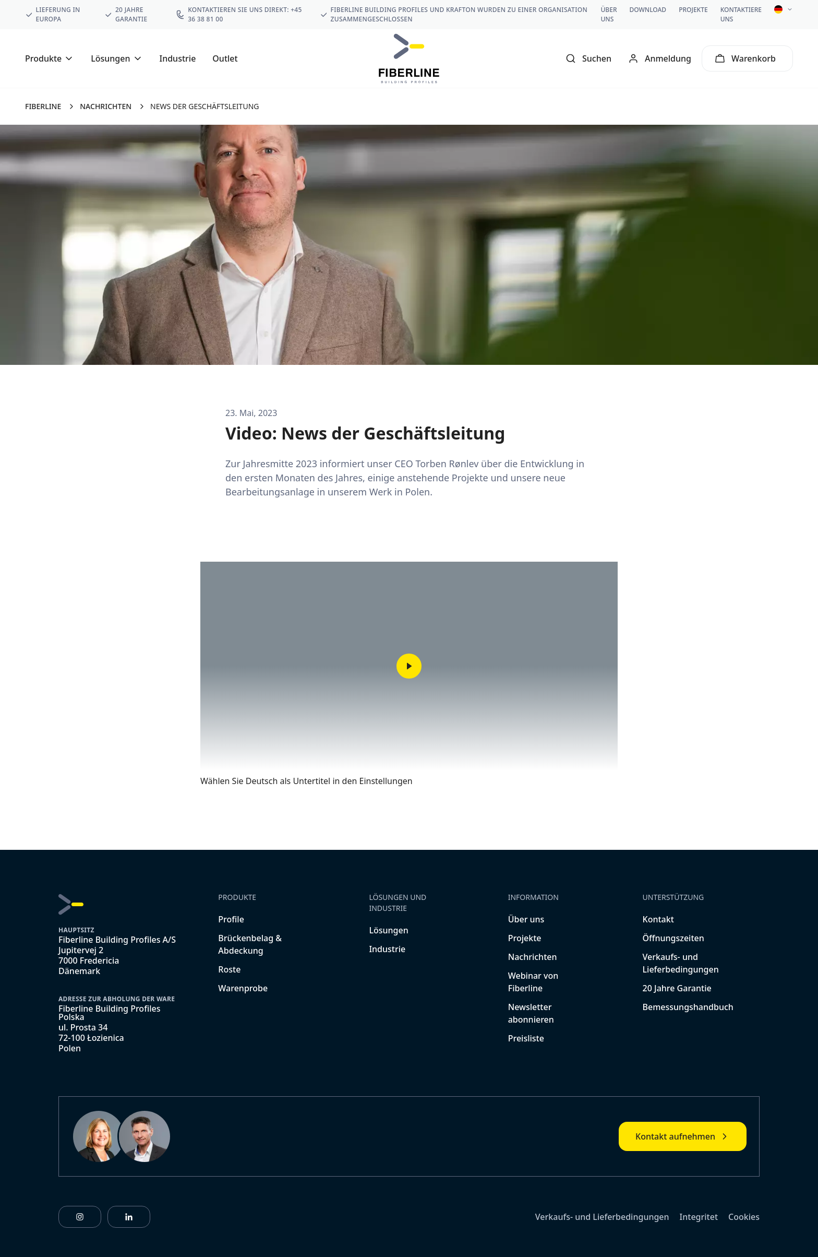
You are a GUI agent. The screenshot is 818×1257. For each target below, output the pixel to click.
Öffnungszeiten (673, 938)
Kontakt (658, 919)
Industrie (178, 58)
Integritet (699, 1217)
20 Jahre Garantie (677, 988)
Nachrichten (532, 957)
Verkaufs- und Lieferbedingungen (602, 1217)
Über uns (609, 14)
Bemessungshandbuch (688, 1007)
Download (648, 9)
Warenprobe (243, 988)
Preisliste (526, 1038)
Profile (231, 919)
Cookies (744, 1217)
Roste (229, 969)
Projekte (693, 9)
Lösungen (388, 930)
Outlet (224, 58)
